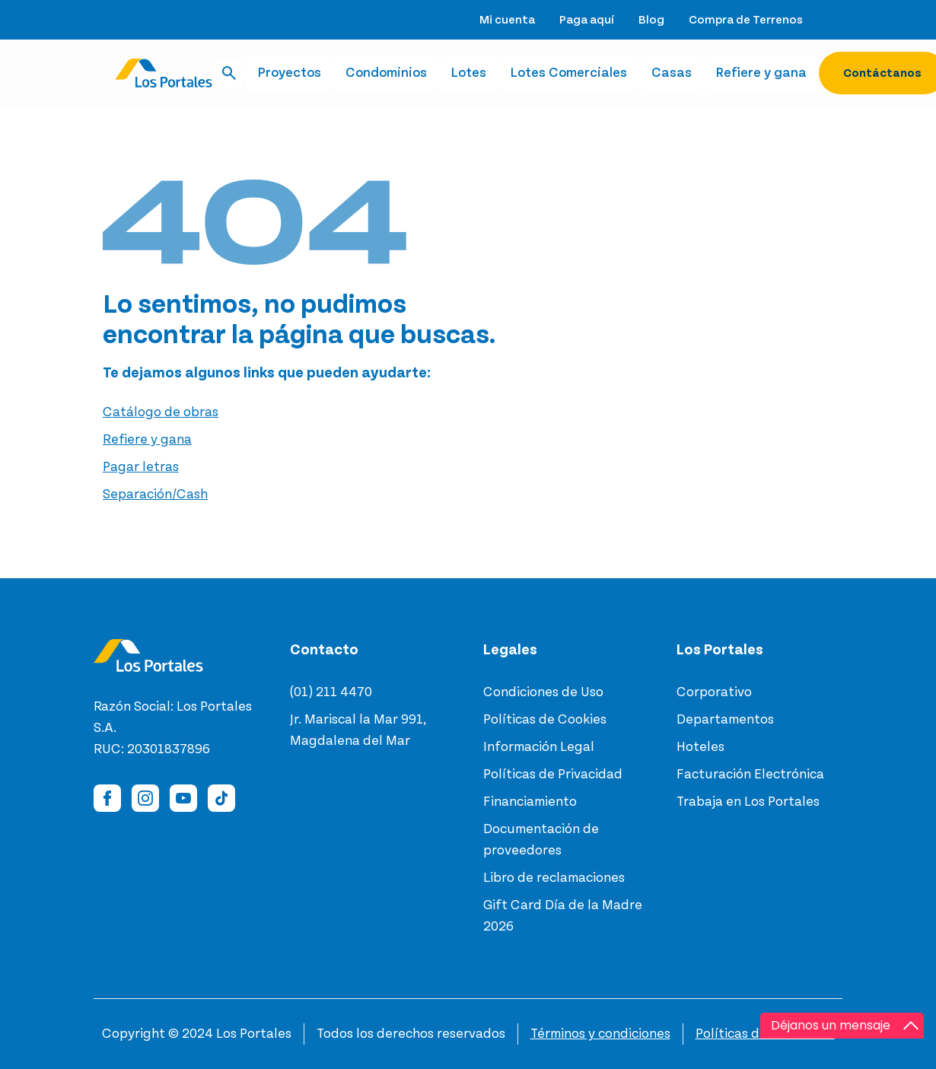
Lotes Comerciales (569, 73)
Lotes (468, 73)
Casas (671, 73)
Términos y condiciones (600, 1034)
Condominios (386, 73)
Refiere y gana (761, 73)
